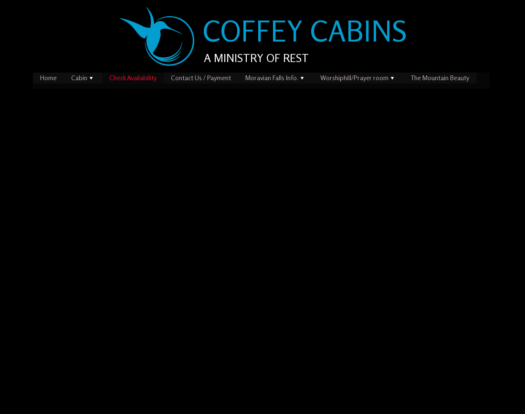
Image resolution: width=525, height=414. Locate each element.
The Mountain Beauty (439, 78)
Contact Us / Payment (201, 78)
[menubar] (261, 78)
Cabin (83, 78)
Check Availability (133, 78)
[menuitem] (48, 78)
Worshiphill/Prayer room (358, 78)
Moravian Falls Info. (275, 78)
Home (48, 78)
